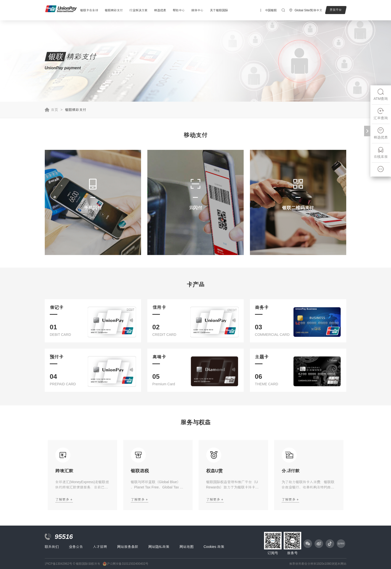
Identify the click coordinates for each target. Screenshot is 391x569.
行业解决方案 (138, 10)
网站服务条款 (127, 547)
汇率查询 (381, 114)
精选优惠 (160, 10)
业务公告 (76, 547)
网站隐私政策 (158, 547)
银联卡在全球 (89, 10)
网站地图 (187, 547)
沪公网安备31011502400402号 (127, 563)
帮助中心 (179, 10)
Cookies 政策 (214, 547)
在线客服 (381, 152)
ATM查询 (381, 94)
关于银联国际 (219, 10)
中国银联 (271, 10)
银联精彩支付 (114, 10)
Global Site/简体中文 (308, 10)
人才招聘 (100, 547)
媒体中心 (197, 10)
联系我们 (52, 547)
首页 (54, 110)
